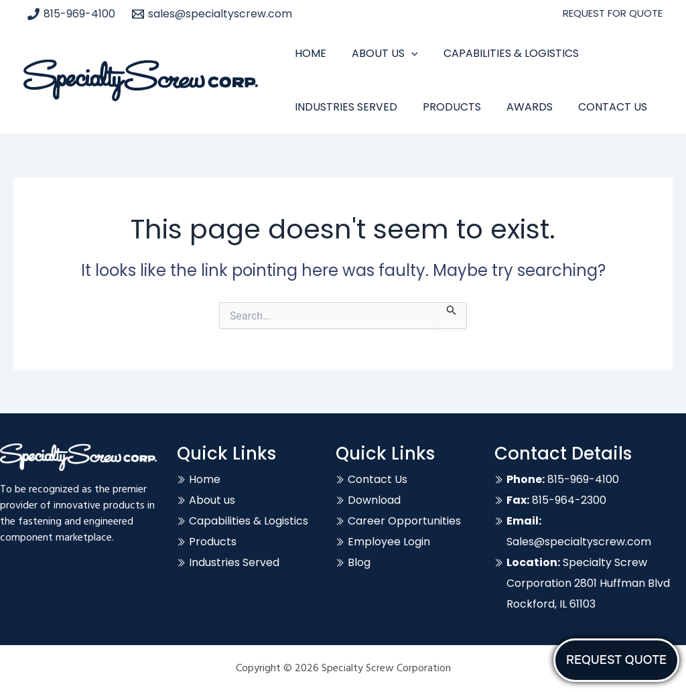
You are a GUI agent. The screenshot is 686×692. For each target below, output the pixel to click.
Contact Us (598, 107)
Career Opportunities (404, 521)
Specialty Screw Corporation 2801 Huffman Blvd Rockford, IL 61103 (588, 583)
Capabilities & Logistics (501, 53)
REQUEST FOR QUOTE (613, 13)
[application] (405, 53)
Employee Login (389, 541)
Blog (359, 562)
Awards (519, 107)
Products (446, 107)
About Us (379, 53)
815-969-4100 (562, 479)
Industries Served (344, 107)
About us (212, 500)
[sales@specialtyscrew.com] (212, 14)
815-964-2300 (556, 500)
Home (308, 53)
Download (374, 500)
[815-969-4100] (71, 14)
